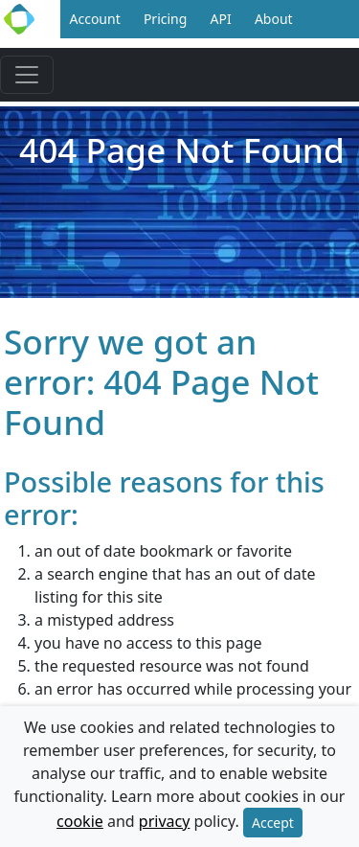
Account (95, 19)
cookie (79, 821)
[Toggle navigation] (27, 75)
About (274, 19)
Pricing (165, 19)
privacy (165, 821)
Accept (273, 822)
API (221, 19)
